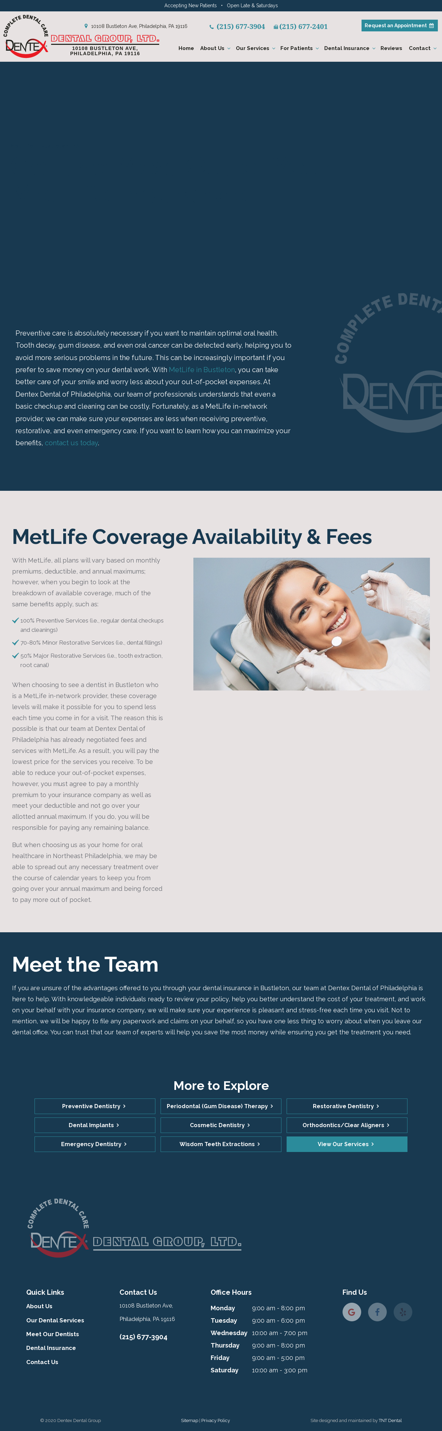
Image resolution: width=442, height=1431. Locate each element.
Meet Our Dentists (52, 1334)
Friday (220, 1357)
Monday (223, 1308)
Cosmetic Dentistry (217, 1125)
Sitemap (189, 1420)
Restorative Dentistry (343, 1106)
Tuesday (224, 1320)
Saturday (225, 1370)
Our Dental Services (55, 1320)
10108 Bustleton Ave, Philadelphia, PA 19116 (135, 26)
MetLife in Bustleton (202, 370)
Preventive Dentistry (91, 1106)
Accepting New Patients (190, 5)
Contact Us (42, 1362)
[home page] (89, 36)
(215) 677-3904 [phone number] (237, 26)
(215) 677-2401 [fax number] (301, 26)
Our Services (256, 48)
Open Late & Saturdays (252, 5)
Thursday (225, 1345)
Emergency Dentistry (91, 1144)
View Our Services (343, 1144)
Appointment (400, 25)
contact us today (71, 443)
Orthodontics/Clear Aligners (343, 1125)
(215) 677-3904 (143, 1337)
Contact (424, 48)
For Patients (300, 48)
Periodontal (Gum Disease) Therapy (217, 1106)
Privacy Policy (215, 1420)
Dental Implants (91, 1125)
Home (186, 48)
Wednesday (229, 1332)
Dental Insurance (350, 48)
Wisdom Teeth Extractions (217, 1144)
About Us (216, 48)
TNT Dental (390, 1420)
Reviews (391, 48)
